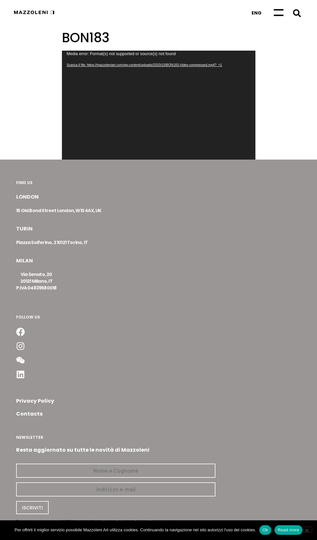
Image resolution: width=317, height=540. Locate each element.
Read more (288, 529)
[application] (158, 105)
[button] (297, 13)
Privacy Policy (35, 401)
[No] (306, 530)
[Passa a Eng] (256, 13)
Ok (265, 529)
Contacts (29, 413)
